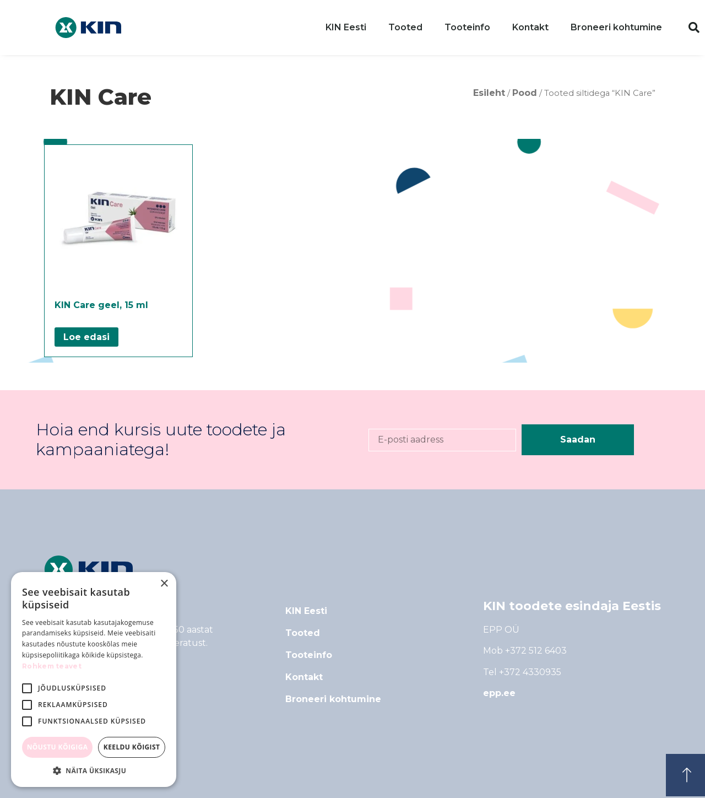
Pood (524, 93)
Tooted (405, 27)
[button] (694, 28)
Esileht (489, 93)
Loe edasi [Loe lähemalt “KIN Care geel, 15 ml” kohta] (86, 337)
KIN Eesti (346, 27)
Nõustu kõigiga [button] (57, 747)
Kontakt (530, 27)
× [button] (164, 584)
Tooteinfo (467, 27)
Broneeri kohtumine (616, 27)
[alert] (93, 679)
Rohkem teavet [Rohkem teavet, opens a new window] (52, 666)
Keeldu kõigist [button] (132, 747)
